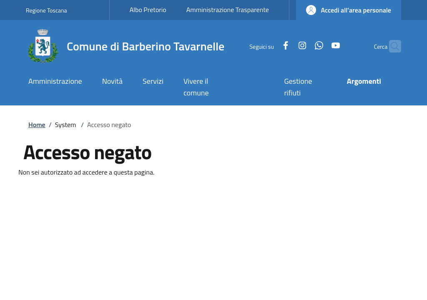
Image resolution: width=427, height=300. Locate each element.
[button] (348, 10)
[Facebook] (269, 46)
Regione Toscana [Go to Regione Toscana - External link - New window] (46, 10)
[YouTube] (319, 46)
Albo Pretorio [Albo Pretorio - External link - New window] (148, 10)
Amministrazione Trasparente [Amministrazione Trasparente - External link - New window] (227, 10)
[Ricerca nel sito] (391, 46)
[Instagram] (286, 46)
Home (36, 125)
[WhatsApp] (302, 46)
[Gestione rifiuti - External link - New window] (305, 87)
